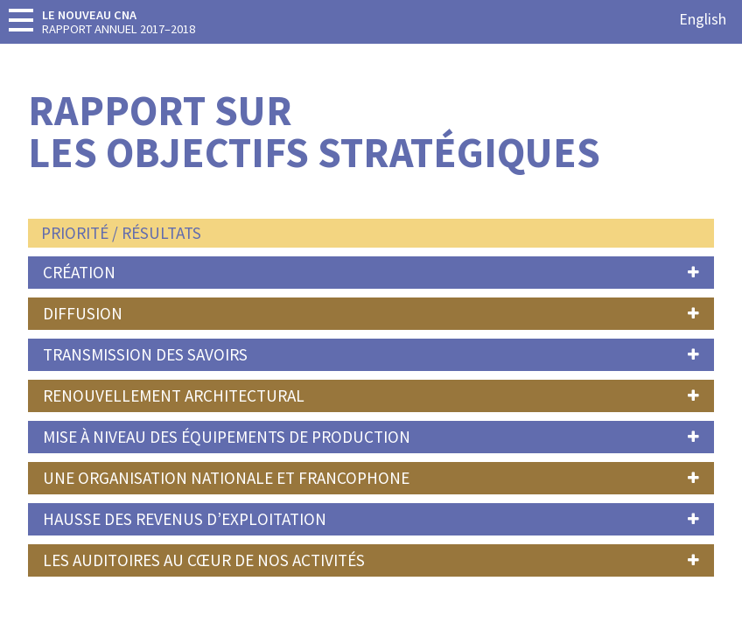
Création (79, 272)
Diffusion (82, 313)
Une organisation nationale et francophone (226, 477)
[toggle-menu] (21, 20)
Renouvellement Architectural (173, 395)
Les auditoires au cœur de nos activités (204, 560)
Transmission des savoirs (145, 354)
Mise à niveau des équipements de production (226, 436)
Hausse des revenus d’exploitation (184, 518)
